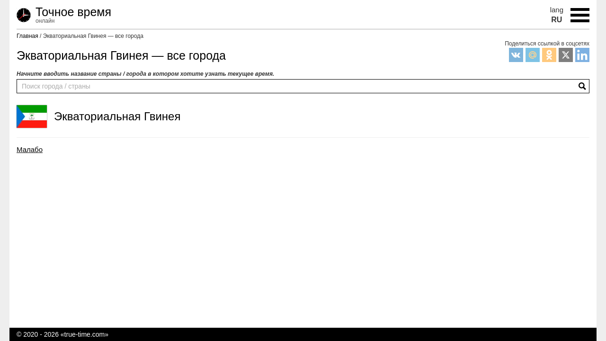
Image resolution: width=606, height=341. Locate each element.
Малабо (30, 149)
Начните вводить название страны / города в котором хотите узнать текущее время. (145, 74)
